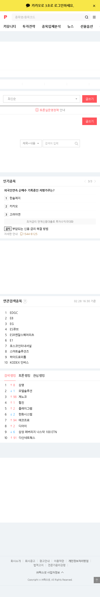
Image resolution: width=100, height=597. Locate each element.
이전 (85, 181)
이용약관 (59, 560)
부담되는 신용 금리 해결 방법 (26, 229)
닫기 (94, 5)
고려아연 (12, 214)
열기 (97, 580)
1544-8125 (30, 233)
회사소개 (16, 560)
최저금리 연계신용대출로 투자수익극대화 (50, 221)
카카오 (11, 206)
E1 (11, 340)
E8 (11, 318)
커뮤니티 (9, 26)
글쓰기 (90, 99)
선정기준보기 (25, 301)
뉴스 (70, 26)
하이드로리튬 (18, 357)
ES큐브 (14, 329)
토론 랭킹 (24, 375)
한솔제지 (12, 198)
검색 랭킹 (10, 375)
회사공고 (30, 560)
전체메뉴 (96, 17)
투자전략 (29, 26)
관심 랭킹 (39, 375)
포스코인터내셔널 (21, 346)
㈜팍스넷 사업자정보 (48, 572)
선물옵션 (86, 26)
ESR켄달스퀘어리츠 (22, 334)
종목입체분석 (51, 26)
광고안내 (45, 560)
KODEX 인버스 (19, 362)
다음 (95, 181)
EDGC (14, 312)
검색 (86, 17)
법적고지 (38, 565)
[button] (42, 98)
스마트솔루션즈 (19, 351)
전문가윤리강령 (56, 565)
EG (12, 323)
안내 (50, 110)
